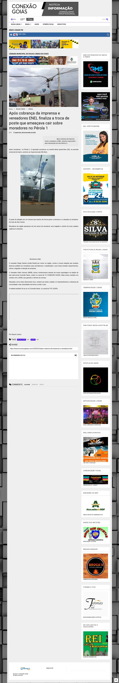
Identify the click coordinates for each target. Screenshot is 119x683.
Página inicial (49, 668)
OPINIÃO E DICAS (48, 24)
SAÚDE (37, 24)
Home (11, 109)
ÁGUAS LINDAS (16, 24)
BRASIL (28, 24)
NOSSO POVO (61, 24)
